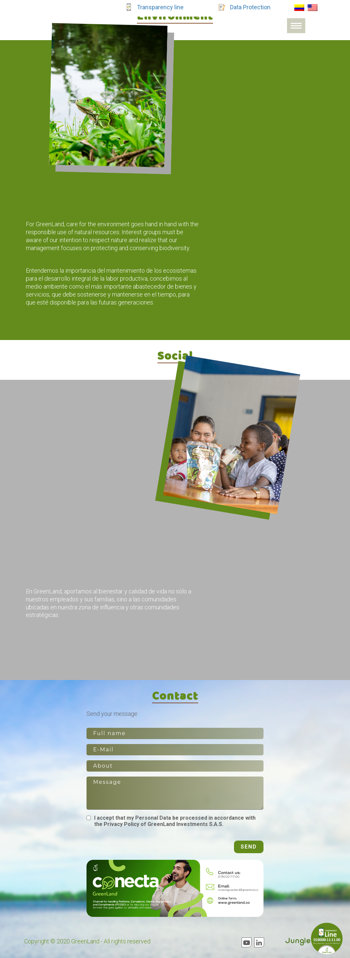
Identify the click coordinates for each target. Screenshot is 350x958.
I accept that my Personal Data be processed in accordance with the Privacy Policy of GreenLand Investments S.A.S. (175, 821)
